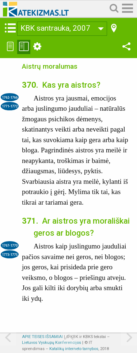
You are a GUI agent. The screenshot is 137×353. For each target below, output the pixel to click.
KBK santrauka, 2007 (55, 28)
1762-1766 (10, 97)
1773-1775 (10, 255)
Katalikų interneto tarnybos (73, 348)
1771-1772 (10, 106)
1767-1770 (10, 245)
